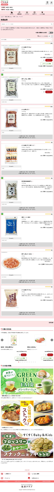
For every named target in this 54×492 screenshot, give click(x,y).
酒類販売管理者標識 (46, 481)
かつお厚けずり (25, 109)
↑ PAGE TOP (27, 470)
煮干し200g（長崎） (26, 78)
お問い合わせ (17, 481)
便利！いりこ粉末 (26, 217)
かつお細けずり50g (26, 47)
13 (51, 74)
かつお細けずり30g (26, 289)
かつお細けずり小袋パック (28, 145)
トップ (2, 16)
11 (51, 106)
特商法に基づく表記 (31, 481)
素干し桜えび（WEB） (27, 254)
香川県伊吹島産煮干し (27, 181)
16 (51, 43)
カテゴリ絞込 (6, 39)
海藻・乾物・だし (8, 16)
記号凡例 (51, 322)
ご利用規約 (6, 481)
